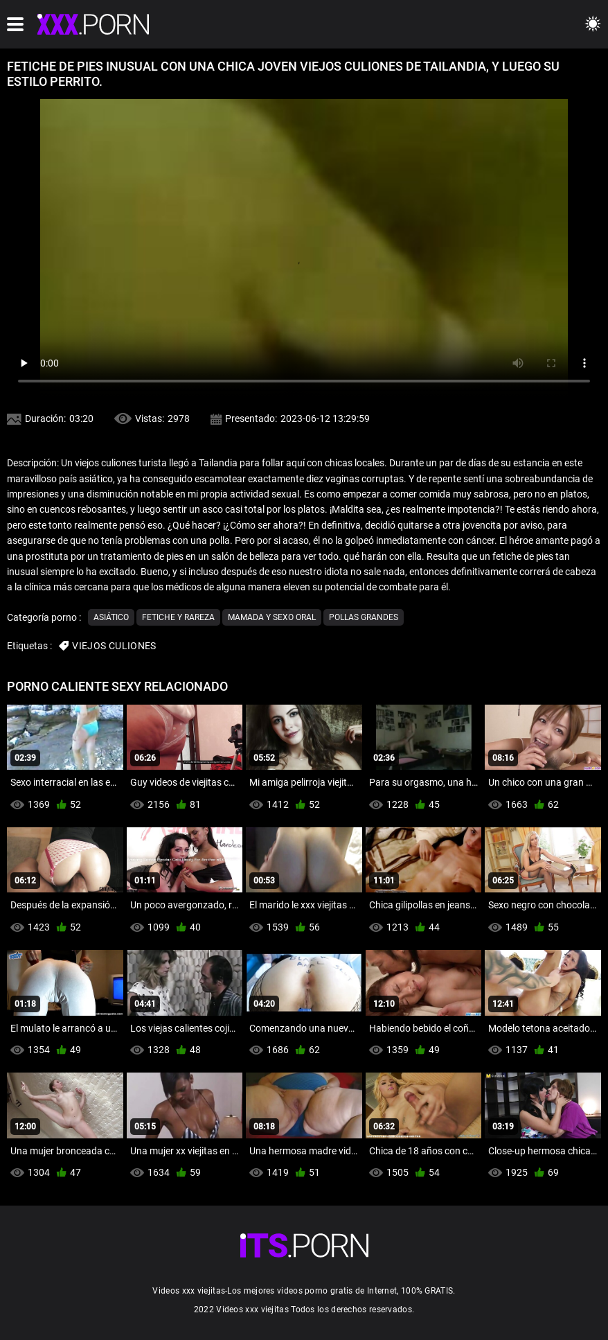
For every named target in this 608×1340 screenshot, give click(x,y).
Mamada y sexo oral (272, 617)
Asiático (111, 617)
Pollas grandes (363, 617)
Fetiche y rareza (178, 617)
